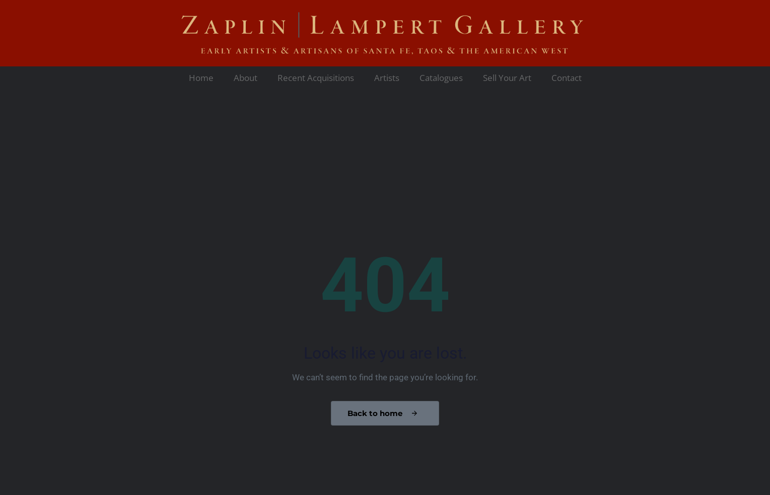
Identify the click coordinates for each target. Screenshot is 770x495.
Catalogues (441, 78)
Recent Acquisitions (315, 78)
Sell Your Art (507, 78)
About (245, 78)
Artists (386, 78)
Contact (566, 78)
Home (201, 78)
